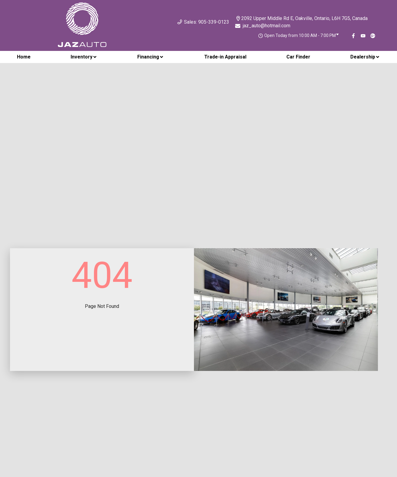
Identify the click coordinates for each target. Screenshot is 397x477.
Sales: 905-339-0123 (203, 22)
